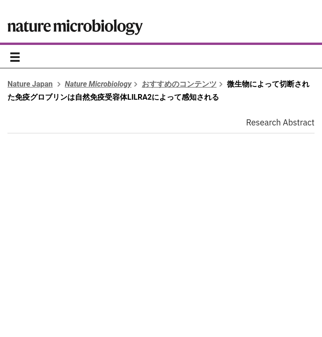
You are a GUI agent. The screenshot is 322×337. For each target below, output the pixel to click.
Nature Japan (30, 84)
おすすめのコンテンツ (179, 84)
